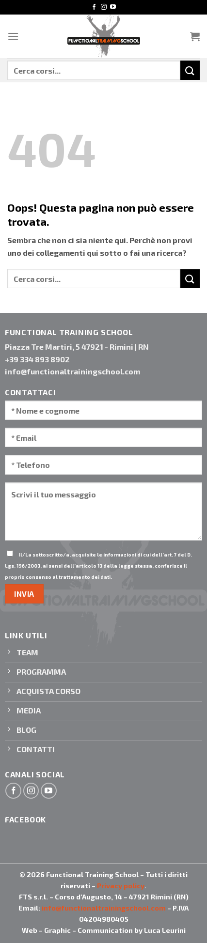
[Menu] (13, 36)
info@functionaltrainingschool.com (104, 908)
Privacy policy (120, 885)
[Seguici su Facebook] (94, 7)
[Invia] (190, 70)
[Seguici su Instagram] (104, 7)
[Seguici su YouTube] (113, 7)
